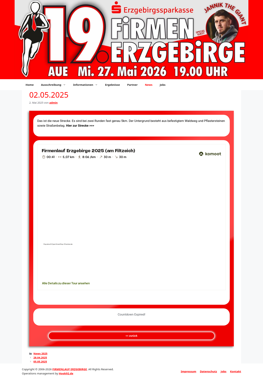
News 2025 (40, 353)
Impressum (188, 371)
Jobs (162, 84)
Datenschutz (208, 371)
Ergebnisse (112, 84)
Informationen (87, 84)
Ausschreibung (55, 84)
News (148, 84)
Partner (132, 84)
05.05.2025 (40, 361)
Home (30, 84)
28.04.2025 (40, 357)
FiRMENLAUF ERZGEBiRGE (69, 369)
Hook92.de (66, 373)
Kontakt (235, 371)
